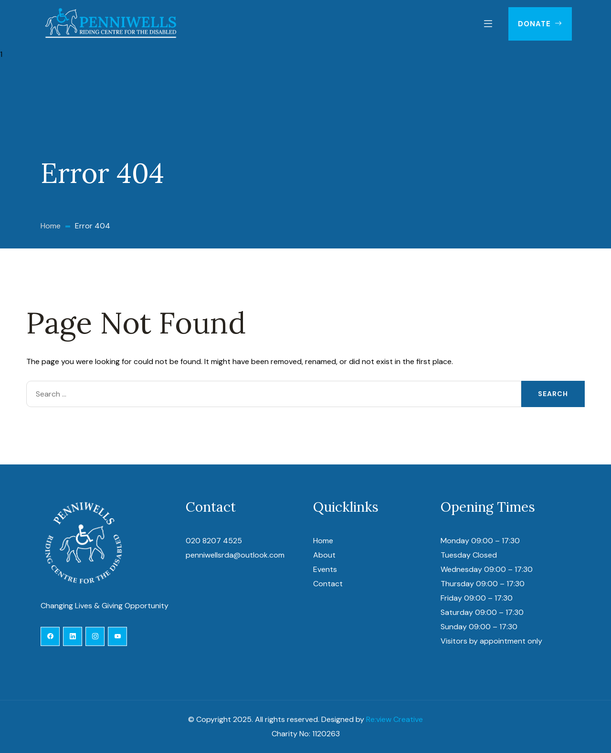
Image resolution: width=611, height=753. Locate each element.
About (324, 555)
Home (323, 541)
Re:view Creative (394, 719)
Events (325, 569)
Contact (328, 584)
